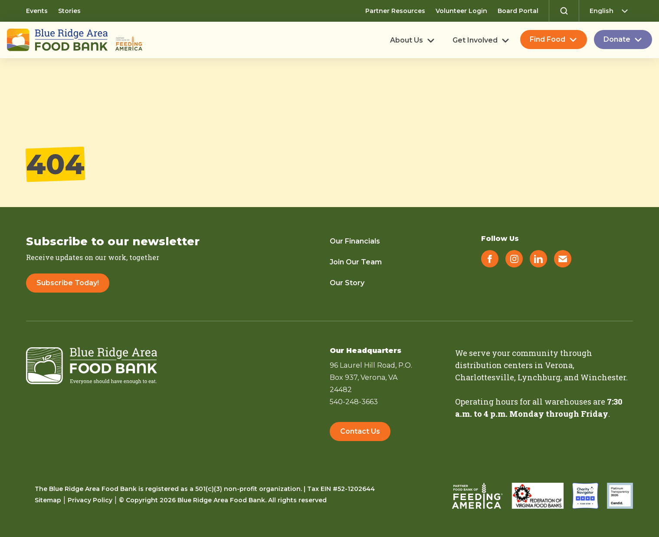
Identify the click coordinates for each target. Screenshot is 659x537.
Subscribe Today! (67, 283)
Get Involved (475, 40)
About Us (406, 40)
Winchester (603, 377)
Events (37, 11)
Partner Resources (395, 11)
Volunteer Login (461, 11)
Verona (559, 365)
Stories (69, 11)
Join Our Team (356, 262)
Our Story (347, 283)
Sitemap (48, 500)
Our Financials (355, 241)
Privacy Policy (90, 500)
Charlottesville (484, 377)
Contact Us (360, 431)
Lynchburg (539, 377)
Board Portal (518, 11)
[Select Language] (611, 11)
